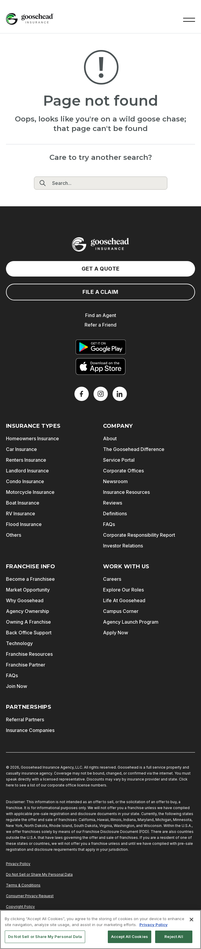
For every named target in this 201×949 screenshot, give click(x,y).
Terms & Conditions (23, 885)
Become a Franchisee (30, 579)
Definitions (115, 513)
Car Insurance (21, 449)
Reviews (112, 503)
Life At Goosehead (124, 600)
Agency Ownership (27, 611)
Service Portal (119, 460)
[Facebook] (81, 394)
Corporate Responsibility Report (139, 535)
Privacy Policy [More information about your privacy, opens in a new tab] (153, 924)
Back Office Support (29, 633)
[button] (189, 19)
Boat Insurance (22, 503)
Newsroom (115, 481)
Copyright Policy (20, 906)
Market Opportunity (28, 590)
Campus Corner (120, 611)
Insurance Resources (126, 492)
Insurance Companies (30, 730)
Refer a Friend (100, 325)
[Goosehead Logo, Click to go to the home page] (30, 19)
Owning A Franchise (28, 622)
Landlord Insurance (27, 471)
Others (13, 535)
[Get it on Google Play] (101, 347)
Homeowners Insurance (32, 438)
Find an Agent (100, 315)
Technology (19, 643)
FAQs (109, 524)
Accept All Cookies (129, 936)
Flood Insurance (24, 524)
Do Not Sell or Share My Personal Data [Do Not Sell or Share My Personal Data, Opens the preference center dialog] (45, 936)
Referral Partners (25, 719)
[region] (100, 929)
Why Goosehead (24, 600)
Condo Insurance (25, 481)
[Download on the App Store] (101, 366)
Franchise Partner (25, 665)
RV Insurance (20, 513)
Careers (112, 579)
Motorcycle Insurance (30, 492)
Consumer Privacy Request (30, 896)
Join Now (16, 686)
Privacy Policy (18, 863)
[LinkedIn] (120, 394)
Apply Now (115, 633)
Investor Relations (123, 546)
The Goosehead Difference (133, 449)
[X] (101, 394)
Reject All (173, 936)
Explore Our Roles (123, 590)
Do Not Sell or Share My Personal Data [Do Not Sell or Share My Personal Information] (39, 874)
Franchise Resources (29, 654)
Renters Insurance (26, 460)
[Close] (191, 919)
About (110, 438)
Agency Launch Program (130, 622)
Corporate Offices (123, 471)
